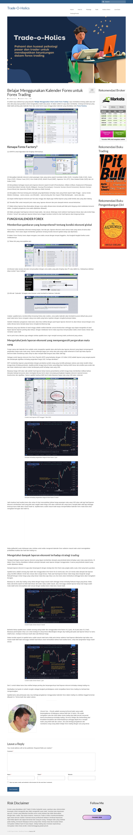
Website (70, 774)
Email (39, 774)
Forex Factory (82, 106)
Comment (10, 751)
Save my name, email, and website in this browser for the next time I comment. (31, 782)
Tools (26, 98)
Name (9, 774)
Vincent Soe (13, 98)
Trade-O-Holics (18, 8)
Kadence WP (32, 831)
